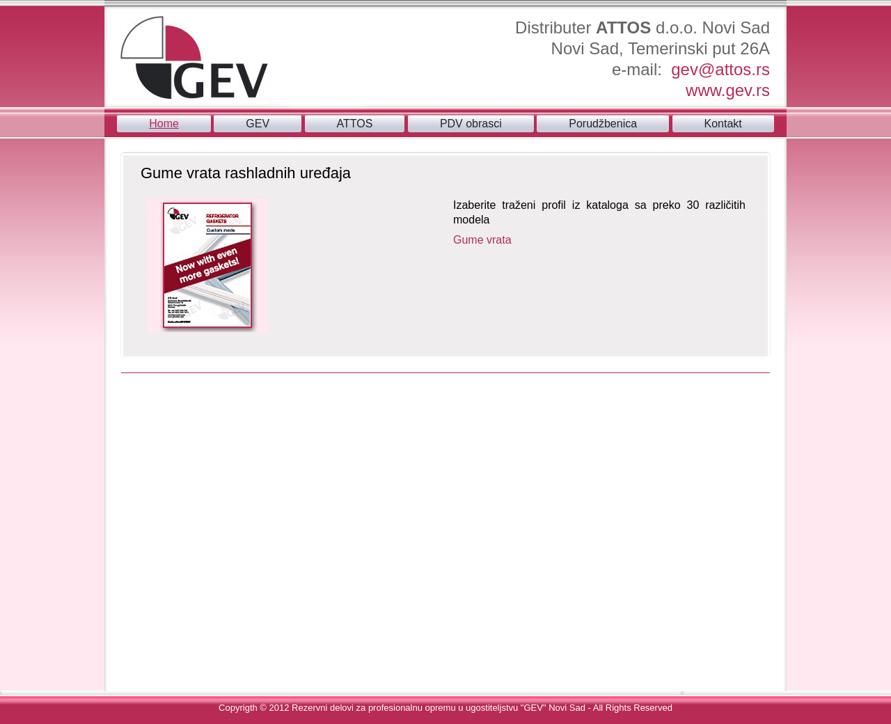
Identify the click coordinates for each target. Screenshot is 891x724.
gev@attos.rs (720, 69)
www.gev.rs (728, 90)
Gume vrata (482, 240)
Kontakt (723, 123)
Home (164, 123)
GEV (257, 123)
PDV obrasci (471, 123)
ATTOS (355, 123)
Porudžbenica (603, 123)
